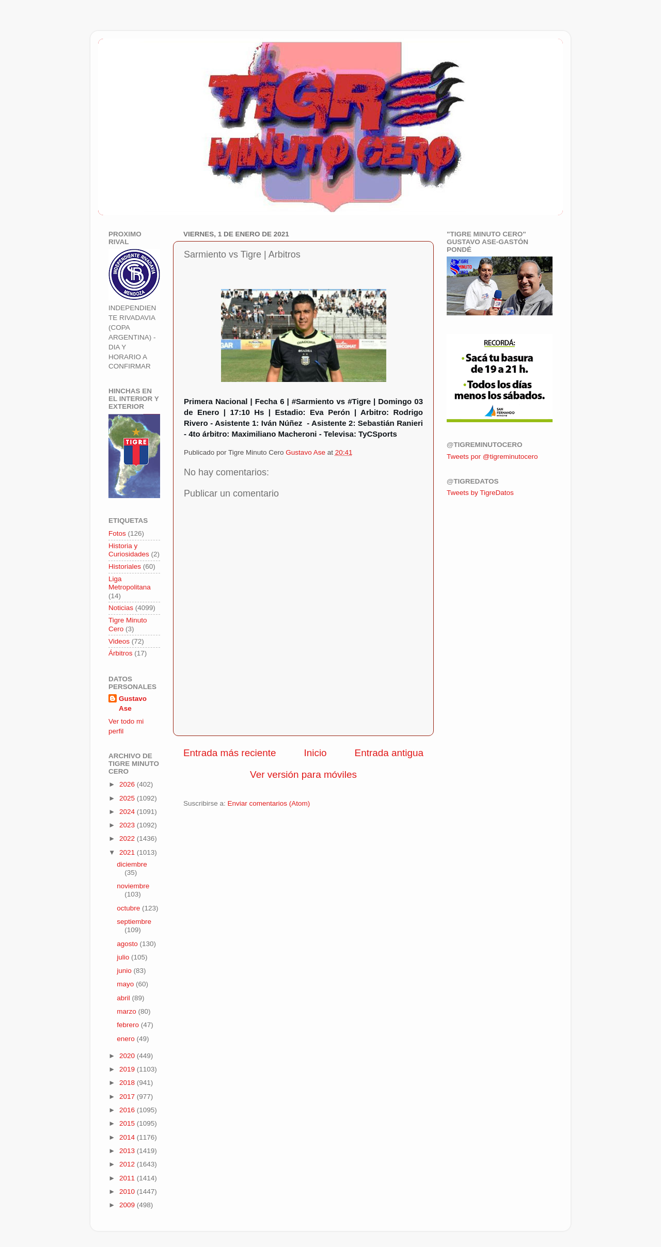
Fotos (117, 533)
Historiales (124, 566)
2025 (128, 798)
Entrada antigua (389, 752)
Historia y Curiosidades (128, 550)
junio (125, 970)
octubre (129, 908)
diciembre (132, 864)
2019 (128, 1069)
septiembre (134, 921)
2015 (128, 1123)
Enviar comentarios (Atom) (269, 803)
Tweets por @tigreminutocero (492, 456)
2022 (128, 838)
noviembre (133, 886)
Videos (119, 641)
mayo (126, 984)
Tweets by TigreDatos (480, 493)
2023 (128, 825)
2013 (128, 1151)
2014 (128, 1137)
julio (124, 957)
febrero (129, 1025)
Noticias (120, 608)
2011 (128, 1178)
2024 (128, 812)
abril (124, 998)
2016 (128, 1110)
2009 (128, 1205)
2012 (128, 1164)
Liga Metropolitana (129, 583)
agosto (128, 944)
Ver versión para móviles (303, 774)
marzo (127, 1011)
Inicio (315, 752)
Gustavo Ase (133, 703)
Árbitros (120, 653)
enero (126, 1039)
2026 (128, 784)
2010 (128, 1191)
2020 (128, 1056)
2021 (128, 852)
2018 (128, 1082)
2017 (128, 1096)
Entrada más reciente (229, 752)
